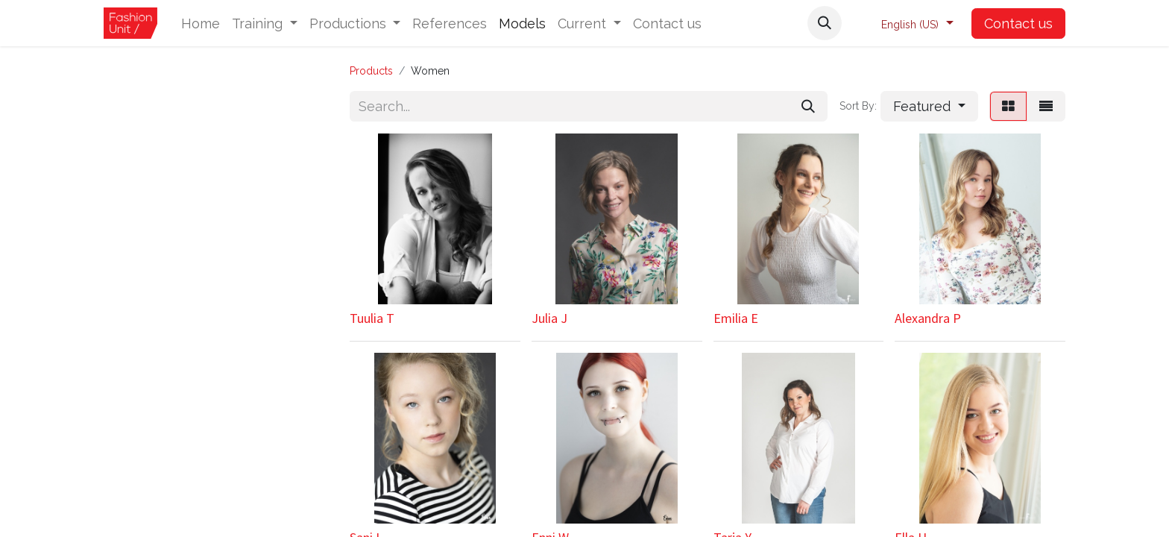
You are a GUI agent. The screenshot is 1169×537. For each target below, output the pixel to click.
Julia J (549, 318)
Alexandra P (928, 318)
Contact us (1018, 23)
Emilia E (735, 318)
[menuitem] (200, 23)
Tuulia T (372, 318)
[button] (824, 23)
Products (371, 71)
